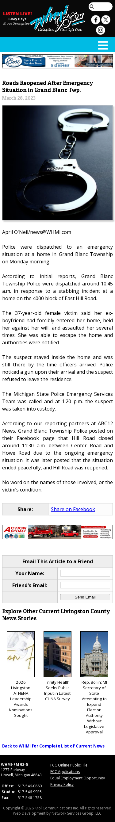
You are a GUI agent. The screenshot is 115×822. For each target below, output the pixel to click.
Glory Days (17, 19)
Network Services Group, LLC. (77, 813)
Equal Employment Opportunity (77, 778)
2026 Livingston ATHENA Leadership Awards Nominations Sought (21, 674)
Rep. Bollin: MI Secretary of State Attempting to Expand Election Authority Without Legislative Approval (94, 683)
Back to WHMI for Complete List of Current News (53, 746)
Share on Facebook (73, 509)
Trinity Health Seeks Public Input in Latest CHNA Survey (57, 666)
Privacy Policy (62, 784)
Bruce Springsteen (17, 23)
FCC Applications (65, 771)
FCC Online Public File (68, 765)
